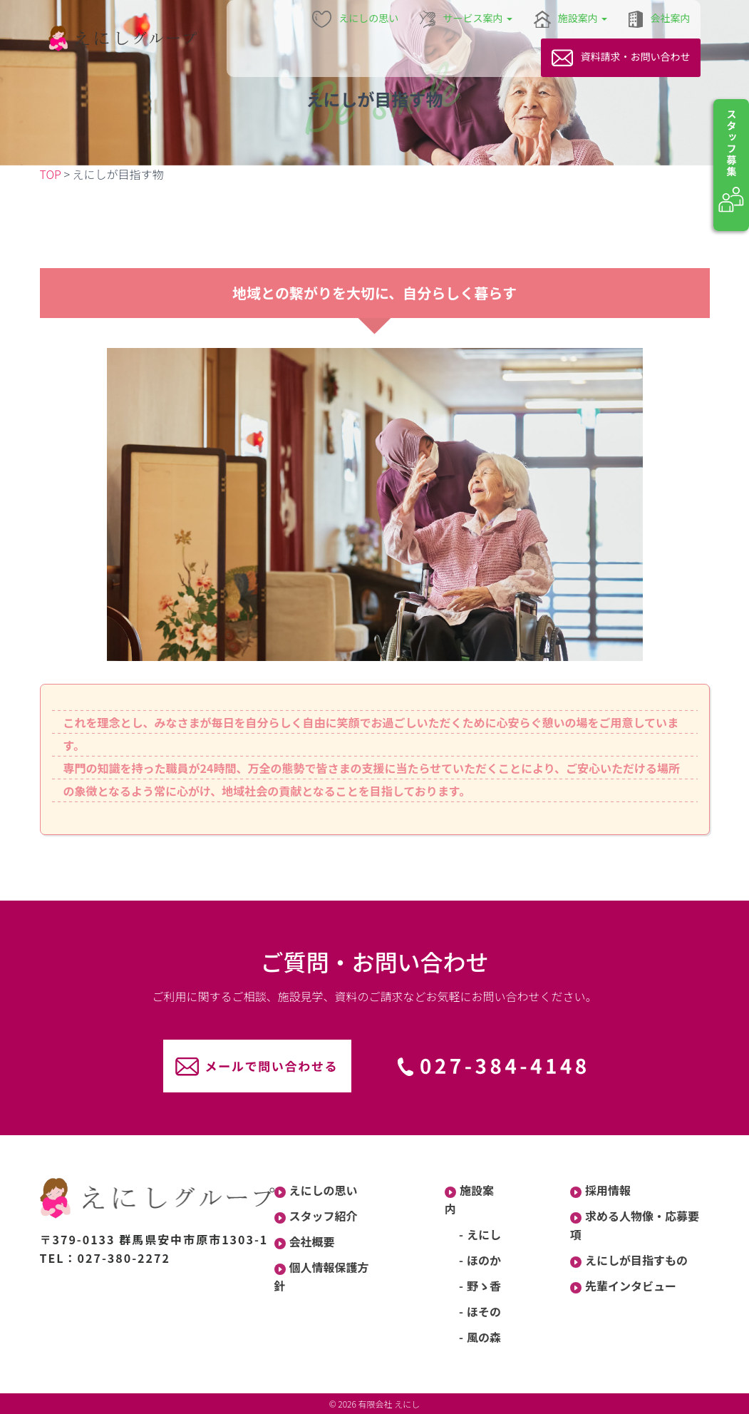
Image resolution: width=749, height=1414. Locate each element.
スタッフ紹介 (316, 1215)
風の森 (484, 1337)
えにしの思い (355, 19)
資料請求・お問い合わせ (621, 57)
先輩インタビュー (623, 1285)
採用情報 (600, 1190)
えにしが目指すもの (629, 1260)
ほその (484, 1311)
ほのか (484, 1260)
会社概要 (304, 1241)
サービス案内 (466, 19)
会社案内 (660, 19)
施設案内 (570, 19)
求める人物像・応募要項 (634, 1225)
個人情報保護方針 (321, 1276)
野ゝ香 (484, 1285)
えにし (484, 1234)
